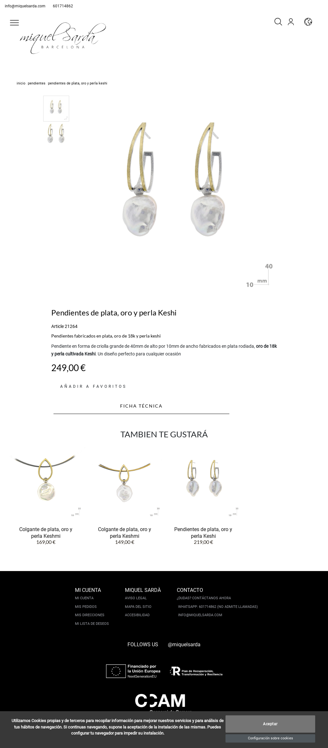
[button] (14, 23)
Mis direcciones (89, 615)
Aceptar (270, 724)
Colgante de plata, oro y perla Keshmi (45, 532)
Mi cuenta (84, 598)
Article (57, 326)
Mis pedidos (86, 607)
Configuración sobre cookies (270, 738)
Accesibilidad (137, 615)
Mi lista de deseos (92, 624)
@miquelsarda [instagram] (184, 644)
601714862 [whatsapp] (63, 6)
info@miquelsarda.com (25, 6)
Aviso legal (136, 598)
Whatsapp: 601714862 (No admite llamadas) (218, 607)
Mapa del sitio (138, 607)
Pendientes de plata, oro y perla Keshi (203, 532)
